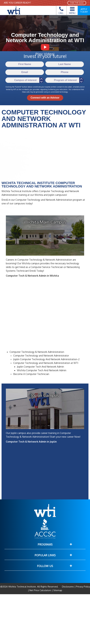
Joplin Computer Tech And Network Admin (40, 366)
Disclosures (68, 586)
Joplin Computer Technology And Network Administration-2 (46, 359)
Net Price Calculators (40, 590)
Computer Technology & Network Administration (37, 351)
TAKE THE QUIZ (77, 3)
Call (61, 11)
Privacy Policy (82, 586)
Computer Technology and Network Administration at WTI (45, 362)
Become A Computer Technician (31, 374)
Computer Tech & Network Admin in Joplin (31, 441)
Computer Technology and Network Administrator (41, 355)
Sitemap (57, 590)
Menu (72, 10)
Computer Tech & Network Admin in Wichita (32, 275)
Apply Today (84, 10)
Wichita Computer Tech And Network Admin (41, 370)
